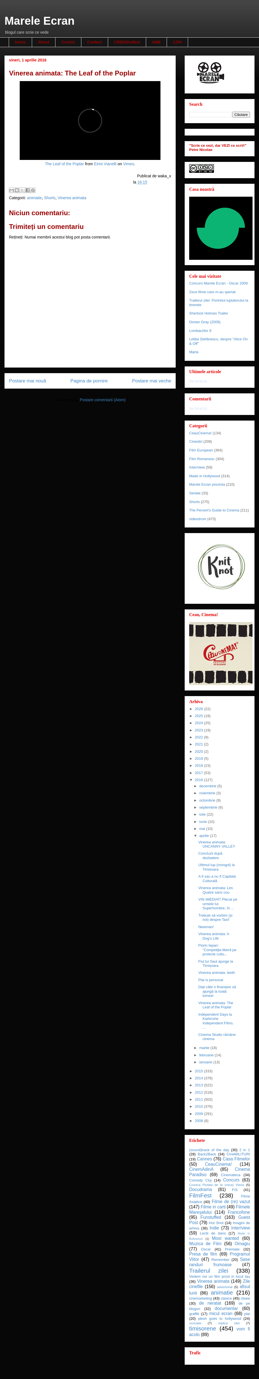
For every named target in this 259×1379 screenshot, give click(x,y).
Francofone (239, 1212)
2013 (199, 1085)
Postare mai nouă (27, 381)
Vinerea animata (72, 198)
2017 (199, 773)
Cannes (204, 1159)
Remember (220, 1260)
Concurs (231, 1180)
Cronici (68, 42)
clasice (226, 1298)
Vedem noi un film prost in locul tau (219, 1276)
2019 (199, 758)
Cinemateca (230, 1175)
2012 (199, 1092)
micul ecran (221, 1313)
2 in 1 (244, 1150)
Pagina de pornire (89, 381)
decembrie (208, 786)
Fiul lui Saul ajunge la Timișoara (215, 963)
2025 (199, 716)
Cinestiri (195, 441)
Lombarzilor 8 (200, 331)
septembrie (208, 807)
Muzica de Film (205, 1243)
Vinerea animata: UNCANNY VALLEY (216, 844)
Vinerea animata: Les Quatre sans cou (215, 890)
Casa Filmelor (236, 1159)
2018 (199, 765)
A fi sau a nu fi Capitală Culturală (217, 878)
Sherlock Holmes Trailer (208, 313)
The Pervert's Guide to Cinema (214, 510)
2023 (199, 730)
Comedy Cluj (200, 1180)
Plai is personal (210, 980)
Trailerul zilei (208, 1270)
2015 (199, 1071)
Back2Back (207, 1154)
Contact (94, 42)
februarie (207, 1055)
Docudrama (200, 1189)
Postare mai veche (151, 381)
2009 (199, 1114)
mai (202, 829)
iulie (203, 814)
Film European (201, 450)
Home (20, 42)
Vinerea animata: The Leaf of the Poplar (215, 1005)
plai (247, 1314)
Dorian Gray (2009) (204, 322)
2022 (199, 737)
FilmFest (200, 1195)
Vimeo (128, 164)
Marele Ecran (40, 21)
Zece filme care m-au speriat (212, 292)
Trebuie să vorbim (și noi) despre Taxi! (215, 917)
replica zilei (229, 1323)
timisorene (202, 1328)
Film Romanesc (202, 459)
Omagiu (242, 1243)
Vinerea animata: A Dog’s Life (213, 936)
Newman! (206, 927)
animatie (34, 198)
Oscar (206, 1249)
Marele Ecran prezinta (207, 484)
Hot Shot (216, 1223)
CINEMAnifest (127, 42)
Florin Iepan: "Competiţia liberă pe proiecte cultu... (217, 949)
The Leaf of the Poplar (64, 164)
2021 (199, 744)
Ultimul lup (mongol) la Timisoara (216, 867)
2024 (199, 723)
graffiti (194, 1314)
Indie (214, 1228)
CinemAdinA (201, 1169)
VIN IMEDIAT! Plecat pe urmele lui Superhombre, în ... (217, 903)
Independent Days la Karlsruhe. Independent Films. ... (216, 1021)
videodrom (197, 519)
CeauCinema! (200, 433)
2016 (199, 780)
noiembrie (207, 793)
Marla (193, 352)
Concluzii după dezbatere (210, 855)
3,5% (177, 42)
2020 (199, 751)
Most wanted (225, 1238)
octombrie (207, 800)
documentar (226, 1308)
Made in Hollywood (204, 476)
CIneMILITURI (238, 1154)
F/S (235, 1190)
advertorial (225, 1287)
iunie (203, 822)
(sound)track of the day (209, 1150)
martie (205, 1048)
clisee (245, 1298)
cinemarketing (200, 1298)
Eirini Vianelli (105, 164)
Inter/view (197, 467)
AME (156, 42)
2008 (199, 1121)
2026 (199, 709)
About (43, 42)
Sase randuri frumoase (219, 1262)
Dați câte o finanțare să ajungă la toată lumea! (217, 991)
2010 (199, 1106)
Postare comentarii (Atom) (103, 400)
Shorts (49, 198)
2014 (199, 1078)
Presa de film (203, 1254)
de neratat (210, 1303)
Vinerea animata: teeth (216, 972)
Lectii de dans (213, 1233)
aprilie (204, 836)
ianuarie (206, 1062)
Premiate (232, 1249)
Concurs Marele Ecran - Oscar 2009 (218, 283)
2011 (199, 1099)
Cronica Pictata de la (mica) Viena (216, 1185)
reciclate (195, 1323)
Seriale (194, 493)
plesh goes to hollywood (219, 1318)
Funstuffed (210, 1217)
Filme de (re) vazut (231, 1201)
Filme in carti (213, 1206)
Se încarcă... (199, 381)
